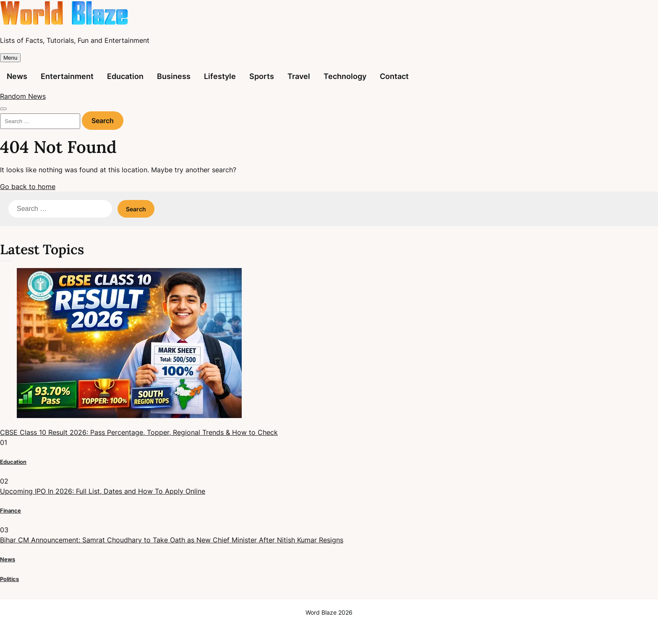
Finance (10, 510)
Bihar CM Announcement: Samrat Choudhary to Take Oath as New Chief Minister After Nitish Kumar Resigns (171, 540)
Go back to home (27, 186)
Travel (298, 76)
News (17, 76)
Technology (345, 76)
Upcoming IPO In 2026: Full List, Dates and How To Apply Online (102, 491)
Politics (9, 579)
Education (125, 76)
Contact (394, 76)
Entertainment (67, 76)
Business (174, 76)
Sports (261, 76)
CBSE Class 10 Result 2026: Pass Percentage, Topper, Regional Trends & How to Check (139, 432)
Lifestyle (220, 76)
